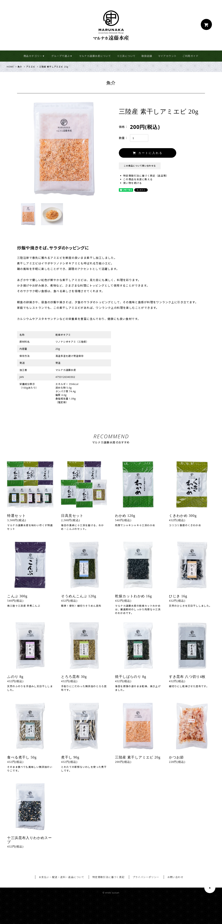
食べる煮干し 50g (22, 757)
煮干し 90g (70, 757)
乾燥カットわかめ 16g (133, 596)
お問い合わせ (175, 877)
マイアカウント (167, 56)
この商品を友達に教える (138, 179)
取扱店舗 (146, 56)
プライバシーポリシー (146, 877)
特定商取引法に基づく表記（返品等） (146, 175)
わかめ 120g (125, 516)
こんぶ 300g (17, 596)
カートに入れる (148, 152)
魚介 (20, 66)
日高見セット (72, 516)
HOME (10, 66)
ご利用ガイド (191, 56)
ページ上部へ (209, 887)
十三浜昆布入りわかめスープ (29, 840)
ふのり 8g (15, 677)
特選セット (16, 516)
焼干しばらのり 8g (130, 677)
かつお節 (176, 757)
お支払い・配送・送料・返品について (61, 877)
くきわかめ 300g (183, 516)
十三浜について (126, 56)
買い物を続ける (132, 183)
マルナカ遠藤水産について (95, 56)
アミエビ (30, 66)
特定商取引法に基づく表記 (108, 877)
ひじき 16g (178, 596)
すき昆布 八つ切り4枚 (187, 677)
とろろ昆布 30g (74, 677)
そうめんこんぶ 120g (78, 596)
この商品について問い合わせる (140, 165)
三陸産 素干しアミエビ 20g (137, 757)
